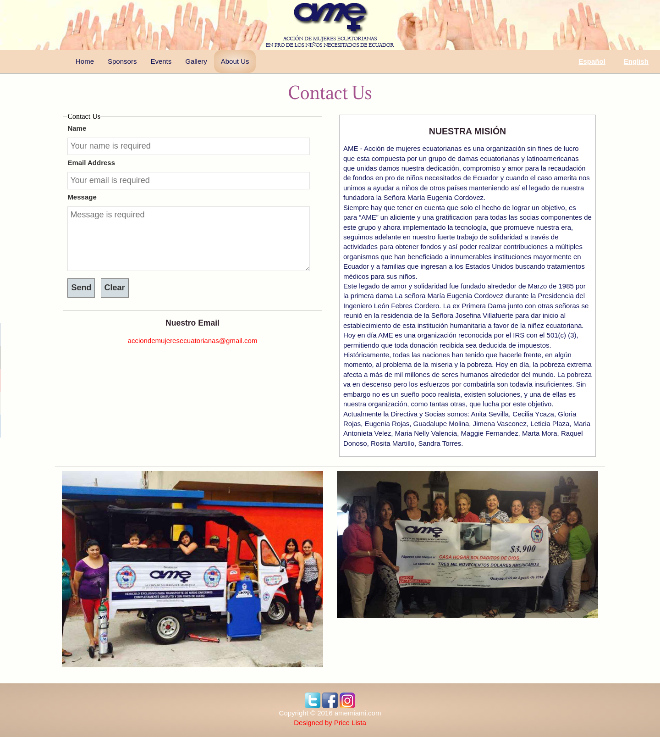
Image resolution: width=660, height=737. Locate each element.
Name (76, 128)
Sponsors (122, 61)
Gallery (196, 61)
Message (81, 197)
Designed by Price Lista (330, 722)
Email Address (91, 162)
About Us (235, 61)
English (636, 61)
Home (85, 61)
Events (160, 61)
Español (591, 61)
